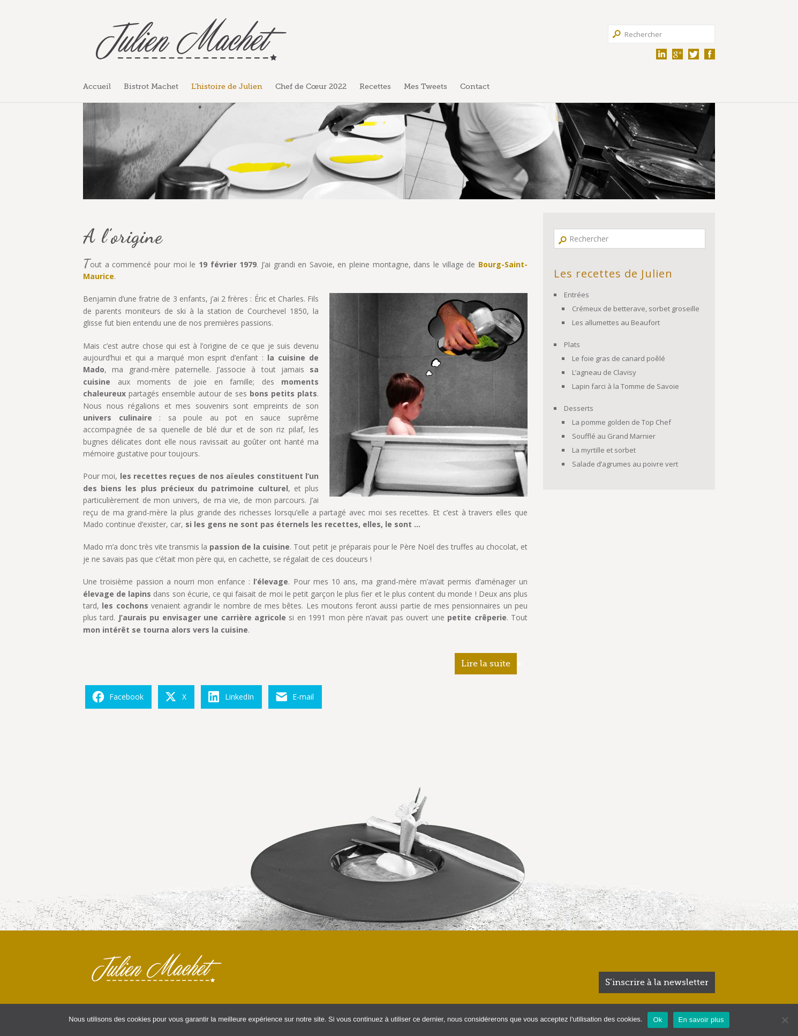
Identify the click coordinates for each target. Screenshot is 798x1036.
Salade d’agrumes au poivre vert (625, 464)
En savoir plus (701, 1020)
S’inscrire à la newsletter (657, 982)
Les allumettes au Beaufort (616, 322)
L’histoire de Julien (226, 86)
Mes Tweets (425, 86)
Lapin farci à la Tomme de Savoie (625, 386)
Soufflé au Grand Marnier (614, 436)
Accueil (97, 86)
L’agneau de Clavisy (604, 372)
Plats (572, 344)
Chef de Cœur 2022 (311, 86)
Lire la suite (485, 664)
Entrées (576, 294)
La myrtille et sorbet (604, 450)
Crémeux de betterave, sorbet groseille (635, 308)
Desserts (578, 408)
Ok (657, 1020)
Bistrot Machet (151, 86)
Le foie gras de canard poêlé (618, 358)
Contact (475, 86)
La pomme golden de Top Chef (621, 422)
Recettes (375, 86)
